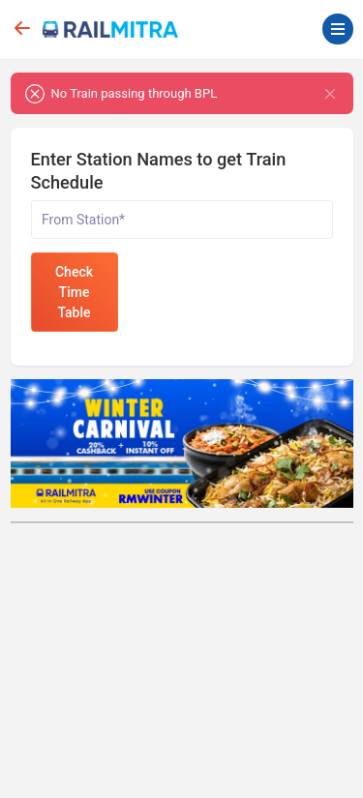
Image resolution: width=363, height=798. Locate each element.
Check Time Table (74, 292)
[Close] (330, 93)
